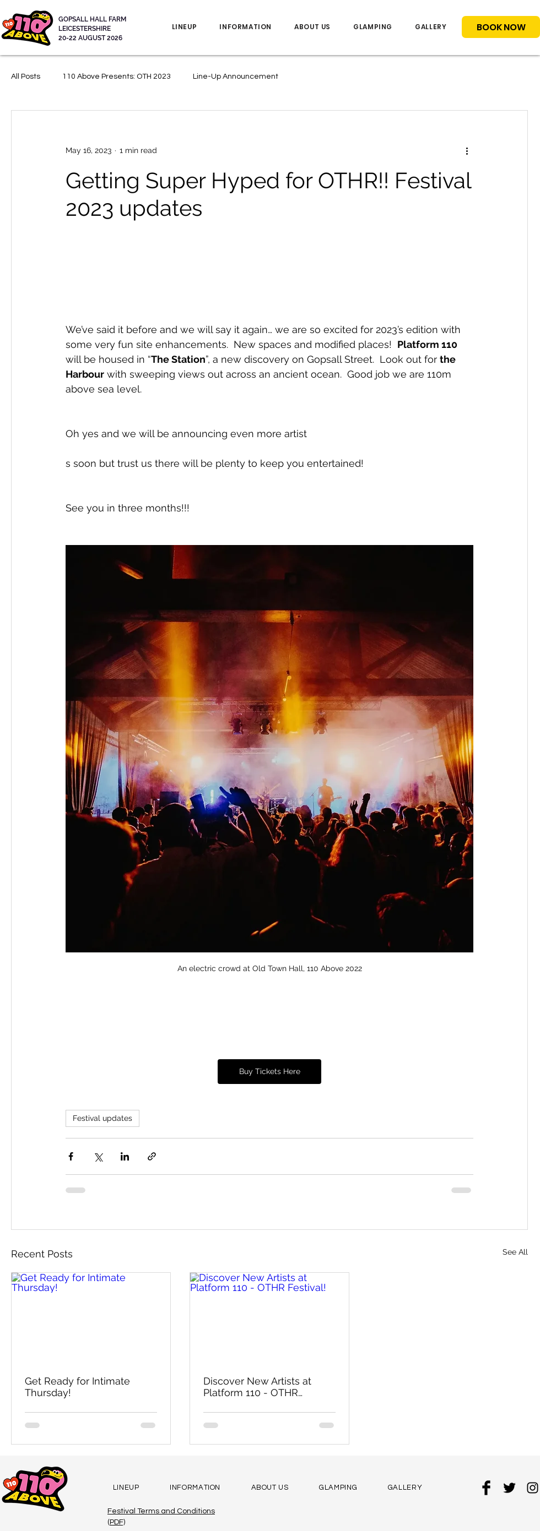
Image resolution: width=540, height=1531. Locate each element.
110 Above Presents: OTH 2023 (116, 76)
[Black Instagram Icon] (532, 1487)
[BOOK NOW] (501, 27)
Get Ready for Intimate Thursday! (77, 1386)
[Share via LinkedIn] (125, 1156)
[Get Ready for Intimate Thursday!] (91, 1317)
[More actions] (466, 150)
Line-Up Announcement (235, 76)
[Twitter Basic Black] (509, 1487)
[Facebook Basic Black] (486, 1487)
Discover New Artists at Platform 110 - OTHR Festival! (257, 1386)
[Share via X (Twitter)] (98, 1156)
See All (515, 1251)
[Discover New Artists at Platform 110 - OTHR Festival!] (269, 1317)
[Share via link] (152, 1156)
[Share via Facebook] (71, 1156)
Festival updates (102, 1118)
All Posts (25, 76)
